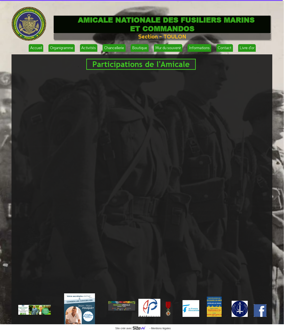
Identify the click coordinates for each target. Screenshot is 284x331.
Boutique (139, 47)
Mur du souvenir (168, 47)
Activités (88, 47)
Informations (199, 47)
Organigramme (61, 47)
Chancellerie (114, 47)
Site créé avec (132, 328)
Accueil (36, 47)
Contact (224, 47)
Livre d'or (247, 47)
